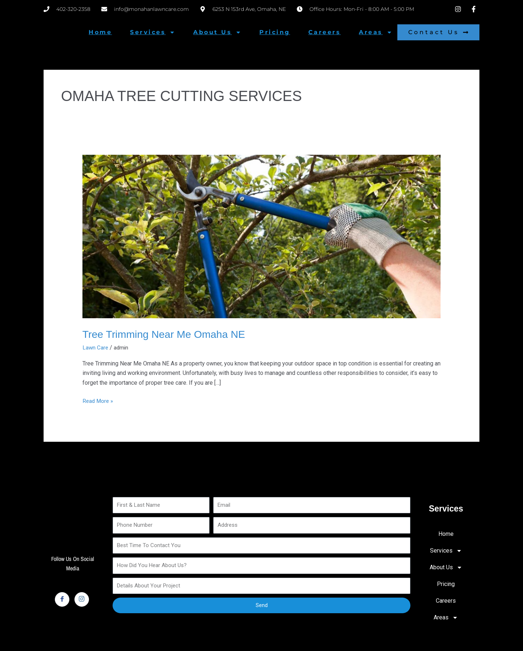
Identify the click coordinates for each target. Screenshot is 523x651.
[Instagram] (81, 599)
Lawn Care (95, 347)
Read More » (98, 400)
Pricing (274, 32)
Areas (375, 32)
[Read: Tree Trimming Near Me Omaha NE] (261, 235)
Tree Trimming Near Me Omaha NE (168, 334)
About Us (217, 32)
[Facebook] (62, 599)
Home (100, 32)
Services (152, 32)
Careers (324, 32)
